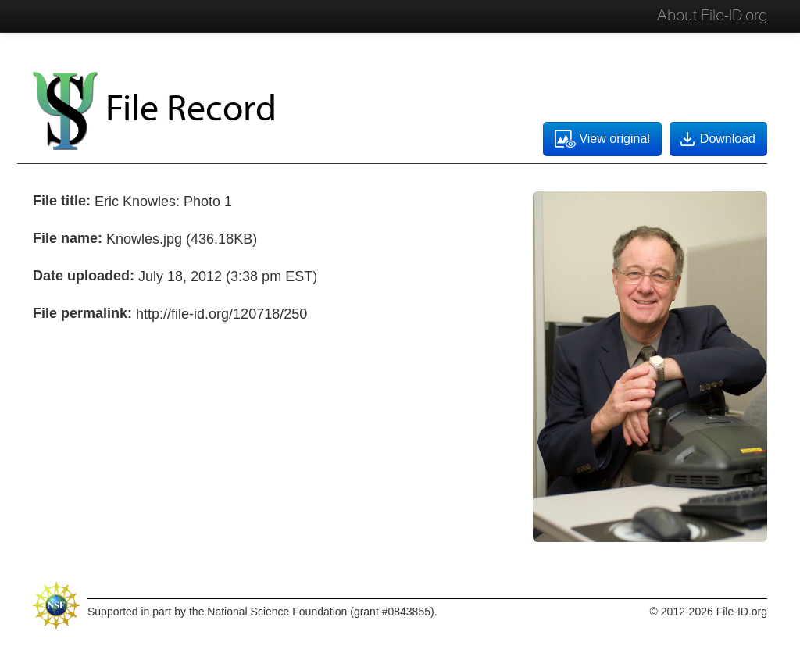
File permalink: (82, 313)
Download (716, 139)
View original (602, 139)
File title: (62, 201)
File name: (67, 238)
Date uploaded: (83, 276)
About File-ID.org (712, 15)
